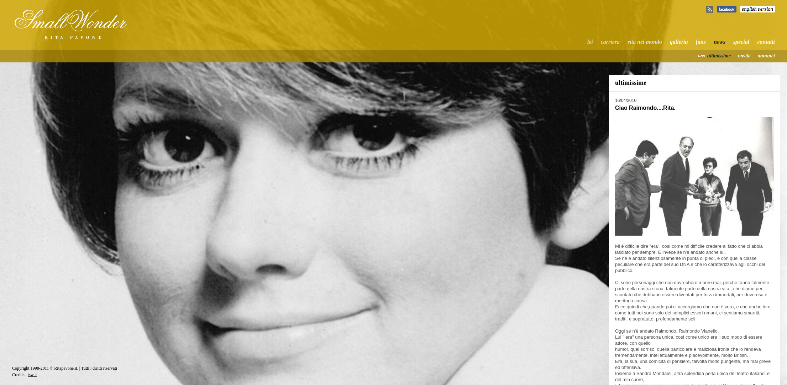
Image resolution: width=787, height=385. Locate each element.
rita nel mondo (645, 42)
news (719, 42)
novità (744, 55)
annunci (766, 55)
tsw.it (32, 374)
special (741, 42)
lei (590, 42)
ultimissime (719, 55)
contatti (766, 42)
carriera (610, 42)
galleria (679, 42)
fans (701, 42)
